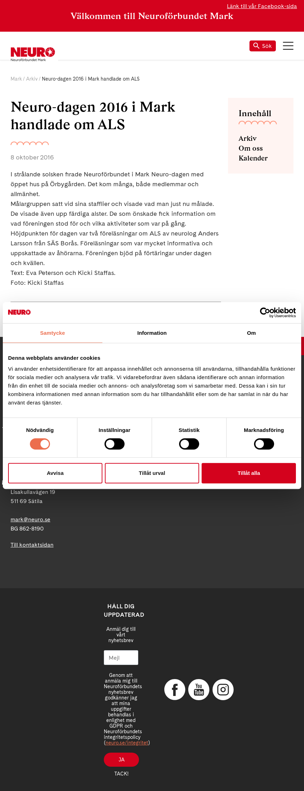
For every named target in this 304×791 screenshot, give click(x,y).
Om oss (251, 148)
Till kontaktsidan (32, 544)
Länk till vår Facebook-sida (262, 6)
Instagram (223, 689)
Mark (16, 79)
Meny (288, 45)
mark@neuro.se (30, 519)
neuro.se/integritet (127, 743)
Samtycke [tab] (52, 333)
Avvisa (55, 473)
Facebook (174, 689)
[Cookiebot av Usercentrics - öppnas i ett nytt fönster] (265, 312)
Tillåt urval (152, 473)
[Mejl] (121, 657)
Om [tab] (251, 333)
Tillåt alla (249, 473)
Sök (262, 46)
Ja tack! (121, 762)
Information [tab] (152, 333)
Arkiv (32, 79)
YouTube (198, 689)
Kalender (253, 158)
